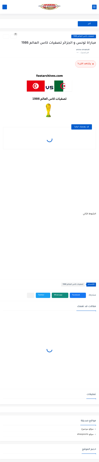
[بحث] (4, 7)
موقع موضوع (87, 428)
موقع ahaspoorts (85, 434)
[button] (78, 295)
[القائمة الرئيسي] (94, 7)
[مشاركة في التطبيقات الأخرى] (30, 295)
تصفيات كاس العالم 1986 (83, 36)
